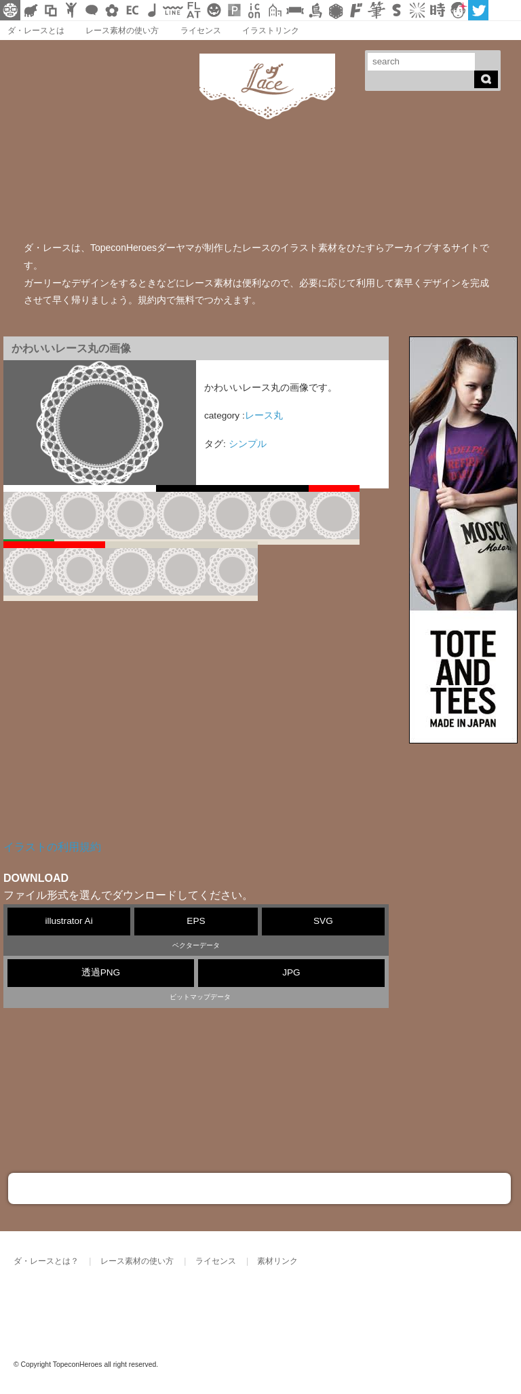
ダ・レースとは (35, 30)
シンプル (248, 444)
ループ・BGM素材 (152, 10)
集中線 (417, 10)
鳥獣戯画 (315, 10)
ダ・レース (58, 1307)
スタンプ (397, 10)
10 (181, 573)
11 (232, 573)
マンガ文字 (356, 10)
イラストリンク (270, 30)
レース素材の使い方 (122, 30)
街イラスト (275, 10)
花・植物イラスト (112, 10)
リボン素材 (295, 10)
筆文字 (376, 10)
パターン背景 (234, 10)
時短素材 (437, 10)
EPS (196, 921)
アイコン (254, 10)
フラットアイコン (193, 10)
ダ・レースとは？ (46, 1261)
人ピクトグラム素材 (71, 10)
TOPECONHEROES (148, 1307)
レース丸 (264, 415)
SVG (323, 921)
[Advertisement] (196, 730)
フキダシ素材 (91, 10)
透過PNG (100, 972)
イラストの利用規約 (52, 847)
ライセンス (200, 30)
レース (336, 10)
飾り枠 (51, 10)
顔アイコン (458, 10)
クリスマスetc (214, 10)
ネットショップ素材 (132, 10)
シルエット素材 (30, 10)
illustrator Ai (68, 921)
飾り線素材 (173, 10)
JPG (291, 972)
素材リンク (277, 1261)
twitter (478, 10)
